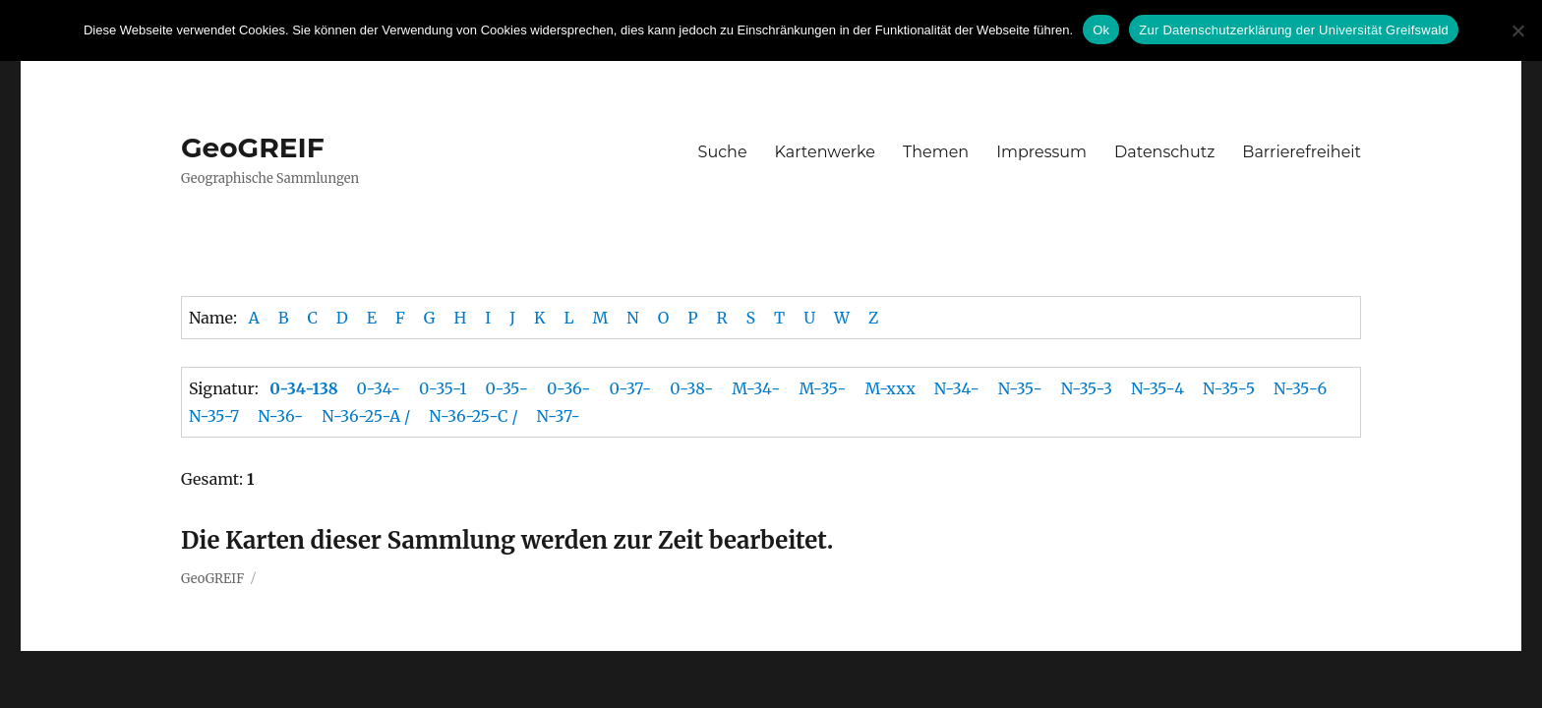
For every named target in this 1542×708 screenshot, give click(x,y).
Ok (1101, 30)
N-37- (558, 416)
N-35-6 (1300, 388)
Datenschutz (1164, 152)
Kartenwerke (825, 152)
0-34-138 (303, 388)
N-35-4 (1157, 388)
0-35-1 (443, 388)
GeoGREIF (253, 147)
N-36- (280, 416)
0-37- (631, 388)
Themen (936, 152)
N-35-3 (1086, 388)
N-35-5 (1229, 388)
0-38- (691, 388)
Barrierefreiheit (1301, 152)
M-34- (756, 388)
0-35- (507, 388)
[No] (1517, 30)
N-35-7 (214, 416)
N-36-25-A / (366, 416)
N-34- (956, 388)
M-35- (822, 388)
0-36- (569, 388)
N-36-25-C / (473, 416)
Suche (722, 152)
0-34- (378, 388)
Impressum (1041, 152)
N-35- (1020, 388)
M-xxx (889, 388)
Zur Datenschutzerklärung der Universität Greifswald (1294, 30)
